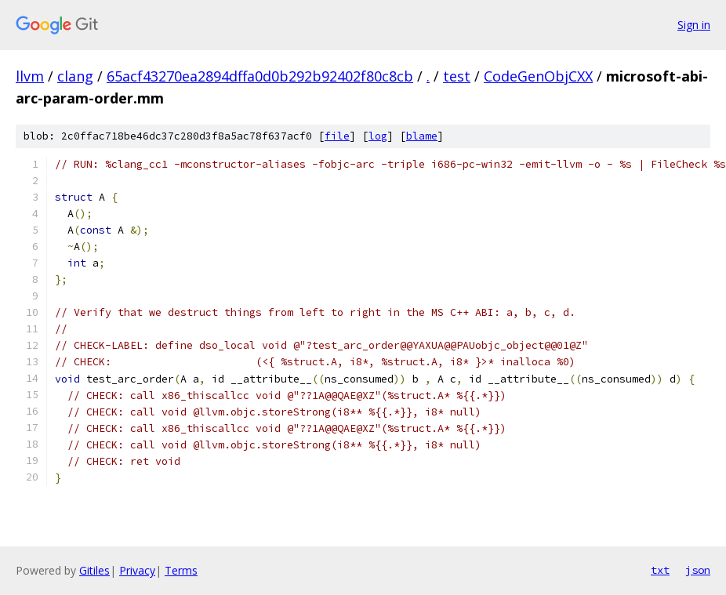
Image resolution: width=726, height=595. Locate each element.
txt (660, 570)
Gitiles (94, 570)
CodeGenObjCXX (538, 76)
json (697, 570)
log (377, 136)
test (456, 76)
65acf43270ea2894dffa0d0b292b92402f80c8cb (260, 76)
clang (75, 76)
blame (421, 136)
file (337, 136)
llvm (30, 76)
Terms (181, 570)
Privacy (137, 570)
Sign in (693, 24)
